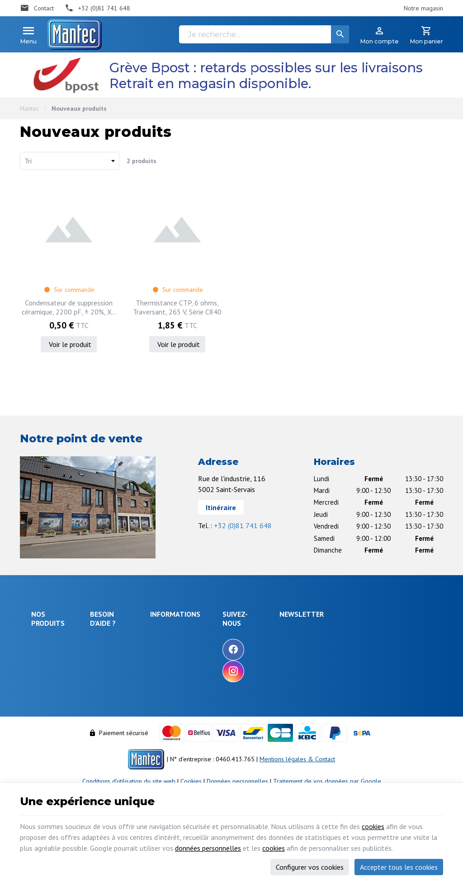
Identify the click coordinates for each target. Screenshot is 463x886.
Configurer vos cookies (310, 867)
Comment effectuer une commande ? (126, 637)
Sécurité (42, 665)
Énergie (41, 653)
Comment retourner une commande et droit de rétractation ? (126, 675)
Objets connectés (44, 682)
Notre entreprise (226, 632)
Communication (51, 723)
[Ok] (421, 641)
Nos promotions (224, 644)
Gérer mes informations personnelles (126, 744)
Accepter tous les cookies (399, 867)
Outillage (43, 699)
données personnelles (208, 848)
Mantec (29, 108)
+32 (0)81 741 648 (243, 525)
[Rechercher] (340, 34)
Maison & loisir (51, 735)
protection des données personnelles (369, 685)
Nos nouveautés (225, 656)
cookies (373, 826)
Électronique (48, 641)
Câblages (44, 711)
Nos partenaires (224, 681)
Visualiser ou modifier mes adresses (130, 723)
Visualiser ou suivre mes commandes (127, 701)
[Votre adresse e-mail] (377, 641)
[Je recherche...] (264, 34)
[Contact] (36, 8)
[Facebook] (287, 650)
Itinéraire (221, 507)
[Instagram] (287, 671)
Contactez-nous (224, 669)
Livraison (106, 654)
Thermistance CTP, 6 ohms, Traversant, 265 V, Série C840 (177, 307)
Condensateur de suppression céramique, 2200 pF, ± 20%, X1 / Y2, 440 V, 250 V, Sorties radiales (69, 307)
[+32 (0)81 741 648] (97, 8)
